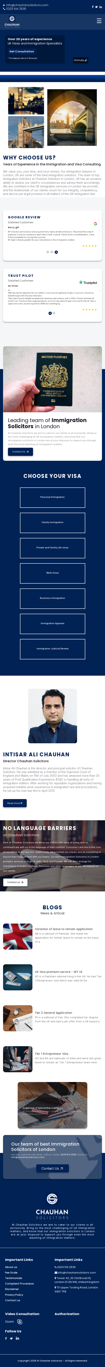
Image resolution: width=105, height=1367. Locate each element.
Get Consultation (21, 51)
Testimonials (13, 1278)
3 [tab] (57, 253)
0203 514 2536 (14, 9)
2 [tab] (53, 253)
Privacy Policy (14, 1295)
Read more (14, 803)
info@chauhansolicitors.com (25, 5)
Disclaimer (12, 1289)
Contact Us (20, 451)
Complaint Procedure (19, 1283)
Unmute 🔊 (80, 60)
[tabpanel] (52, 231)
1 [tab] (48, 253)
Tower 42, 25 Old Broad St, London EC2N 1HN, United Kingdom (77, 1280)
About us (11, 1267)
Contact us (15, 882)
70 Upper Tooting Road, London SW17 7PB (76, 1289)
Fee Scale (11, 1272)
